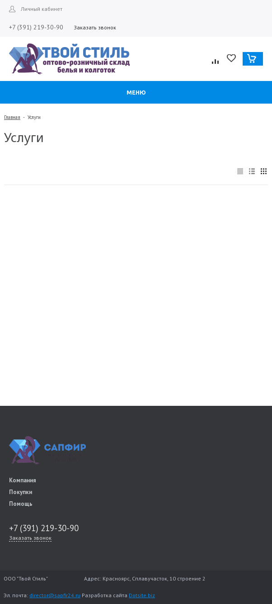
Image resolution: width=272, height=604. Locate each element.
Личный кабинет (41, 8)
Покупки (20, 492)
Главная (12, 117)
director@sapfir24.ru (54, 595)
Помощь (21, 504)
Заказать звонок (95, 27)
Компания (22, 480)
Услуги (34, 117)
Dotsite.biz (142, 595)
